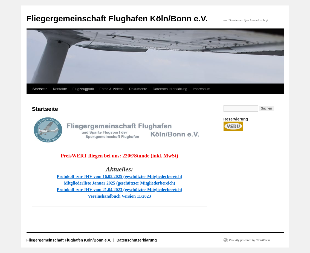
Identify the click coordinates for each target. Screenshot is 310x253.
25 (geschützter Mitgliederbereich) (150, 176)
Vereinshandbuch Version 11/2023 (119, 196)
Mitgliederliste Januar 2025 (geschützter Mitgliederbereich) (119, 183)
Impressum (201, 89)
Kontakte (60, 89)
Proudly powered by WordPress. (250, 240)
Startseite (40, 89)
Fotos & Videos (112, 89)
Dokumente (138, 89)
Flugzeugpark (83, 89)
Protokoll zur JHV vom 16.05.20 (87, 176)
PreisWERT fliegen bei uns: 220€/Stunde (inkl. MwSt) (119, 156)
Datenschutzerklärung (170, 89)
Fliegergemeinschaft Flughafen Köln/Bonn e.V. (117, 18)
